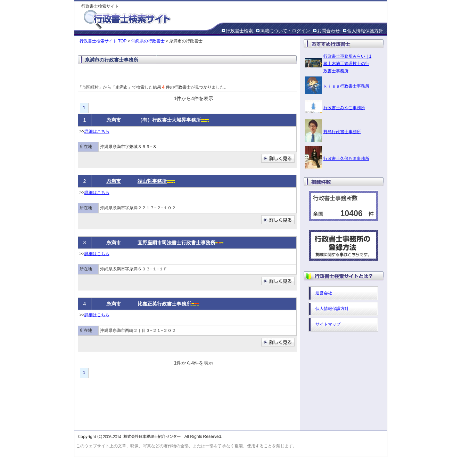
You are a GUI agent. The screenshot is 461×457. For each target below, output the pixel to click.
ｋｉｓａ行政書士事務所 (346, 86)
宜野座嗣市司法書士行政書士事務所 (176, 242)
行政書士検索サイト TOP (103, 41)
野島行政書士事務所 (342, 131)
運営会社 (323, 293)
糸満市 (113, 120)
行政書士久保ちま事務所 (346, 158)
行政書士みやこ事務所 (344, 107)
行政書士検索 (239, 30)
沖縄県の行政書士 (148, 41)
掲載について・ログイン (285, 30)
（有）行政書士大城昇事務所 (169, 120)
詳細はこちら (96, 131)
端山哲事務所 (152, 181)
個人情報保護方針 (365, 30)
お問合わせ (328, 30)
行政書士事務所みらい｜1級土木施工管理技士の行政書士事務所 (347, 63)
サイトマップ (327, 324)
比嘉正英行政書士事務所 (164, 304)
